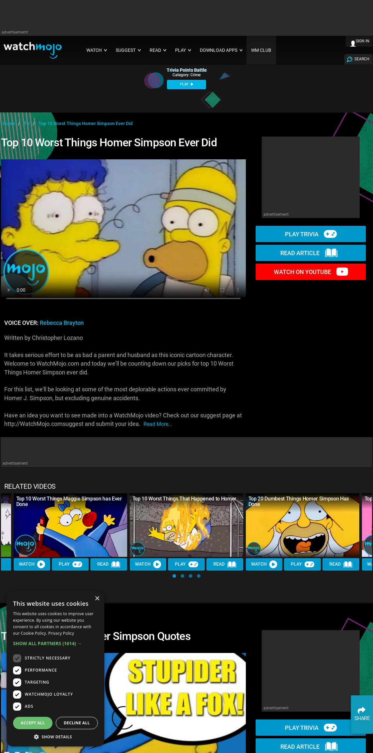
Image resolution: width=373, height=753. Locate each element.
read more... (157, 424)
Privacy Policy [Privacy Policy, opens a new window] (61, 633)
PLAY (186, 84)
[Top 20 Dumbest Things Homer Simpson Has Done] (302, 525)
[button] (174, 575)
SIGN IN (362, 41)
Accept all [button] (33, 723)
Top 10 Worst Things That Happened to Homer (184, 499)
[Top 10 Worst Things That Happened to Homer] (186, 525)
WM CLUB (261, 50)
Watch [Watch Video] (32, 564)
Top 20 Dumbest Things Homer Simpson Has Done (298, 501)
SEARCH (361, 59)
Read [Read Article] (109, 564)
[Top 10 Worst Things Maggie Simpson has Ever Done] (70, 525)
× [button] (97, 598)
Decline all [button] (77, 723)
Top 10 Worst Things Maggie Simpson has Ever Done (69, 501)
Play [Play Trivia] (70, 564)
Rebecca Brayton (62, 323)
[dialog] (55, 669)
